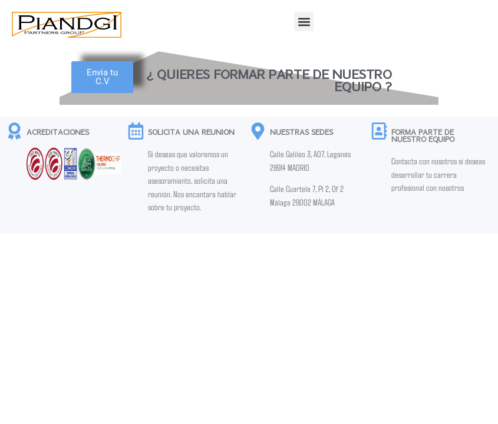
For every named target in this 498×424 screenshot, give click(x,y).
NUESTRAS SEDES (301, 132)
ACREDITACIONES (58, 132)
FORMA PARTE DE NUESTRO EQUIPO (422, 135)
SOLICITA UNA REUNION (191, 132)
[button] (304, 21)
